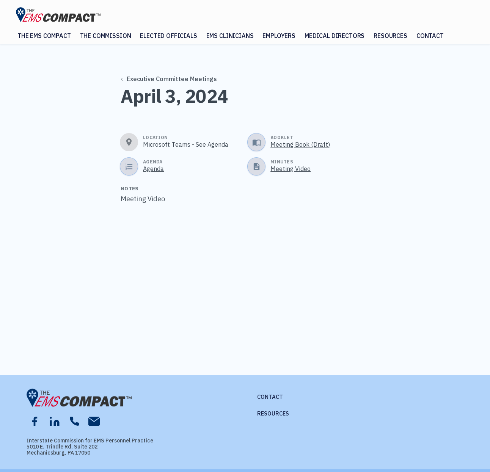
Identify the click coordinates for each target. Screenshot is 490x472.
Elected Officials (168, 35)
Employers (278, 35)
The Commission (105, 35)
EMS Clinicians (230, 35)
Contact (430, 35)
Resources (390, 35)
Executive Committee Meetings (169, 79)
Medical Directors (334, 35)
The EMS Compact (44, 35)
